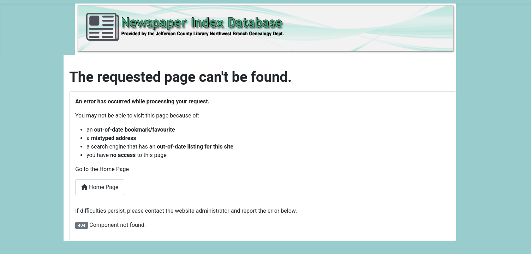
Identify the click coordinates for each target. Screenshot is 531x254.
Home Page (99, 187)
